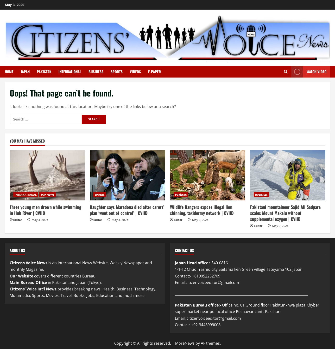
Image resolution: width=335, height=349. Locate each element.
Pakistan (181, 194)
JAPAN (25, 71)
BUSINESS (95, 71)
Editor (17, 220)
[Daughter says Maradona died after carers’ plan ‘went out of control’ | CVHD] (127, 175)
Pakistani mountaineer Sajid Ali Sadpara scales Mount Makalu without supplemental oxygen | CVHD (285, 213)
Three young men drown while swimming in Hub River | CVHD (45, 210)
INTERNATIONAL (69, 71)
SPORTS (117, 71)
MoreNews (185, 343)
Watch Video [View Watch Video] (309, 72)
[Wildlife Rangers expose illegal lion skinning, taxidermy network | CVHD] (207, 175)
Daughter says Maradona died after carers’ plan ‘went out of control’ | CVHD (127, 210)
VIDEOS (135, 71)
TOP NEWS (47, 194)
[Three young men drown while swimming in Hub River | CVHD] (47, 175)
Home (9, 71)
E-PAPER (154, 71)
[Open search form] (286, 71)
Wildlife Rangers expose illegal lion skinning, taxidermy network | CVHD (202, 210)
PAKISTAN (44, 71)
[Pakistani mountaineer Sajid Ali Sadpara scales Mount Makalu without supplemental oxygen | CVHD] (287, 175)
